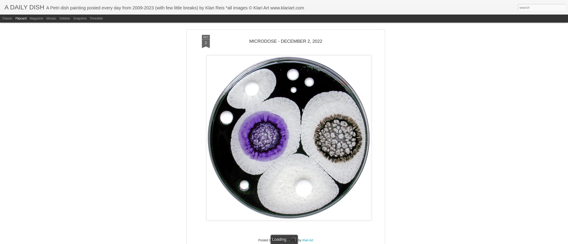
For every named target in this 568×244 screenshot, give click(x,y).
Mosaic (51, 18)
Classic (7, 18)
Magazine (36, 18)
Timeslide (96, 18)
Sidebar (64, 18)
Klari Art (307, 240)
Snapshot (80, 18)
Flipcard (21, 18)
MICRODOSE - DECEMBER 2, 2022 (285, 41)
